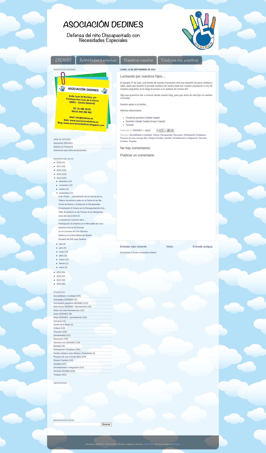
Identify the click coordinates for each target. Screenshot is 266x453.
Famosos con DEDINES (64, 342)
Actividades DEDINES (63, 299)
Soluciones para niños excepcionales (70, 150)
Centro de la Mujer (62, 324)
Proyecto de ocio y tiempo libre (134, 138)
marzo (62, 259)
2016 (59, 170)
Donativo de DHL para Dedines (72, 239)
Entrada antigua (202, 246)
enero (62, 267)
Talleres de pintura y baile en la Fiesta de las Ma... (81, 200)
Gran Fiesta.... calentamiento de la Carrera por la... (81, 196)
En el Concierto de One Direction (73, 231)
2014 (59, 178)
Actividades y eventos (98, 60)
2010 (59, 284)
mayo (61, 252)
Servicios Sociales (62, 371)
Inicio (169, 246)
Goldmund (148, 444)
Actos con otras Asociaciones (66, 310)
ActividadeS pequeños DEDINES (68, 303)
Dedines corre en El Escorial (71, 227)
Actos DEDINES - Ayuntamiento (68, 317)
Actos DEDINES (61, 314)
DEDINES (63, 60)
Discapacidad (166, 135)
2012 (59, 276)
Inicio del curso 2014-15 (69, 216)
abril (61, 256)
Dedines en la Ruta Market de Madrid (75, 235)
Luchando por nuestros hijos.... (72, 220)
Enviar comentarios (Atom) (144, 252)
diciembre (63, 181)
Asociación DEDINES (63, 143)
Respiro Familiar (156, 138)
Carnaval (58, 321)
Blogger (176, 444)
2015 (59, 174)
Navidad (57, 346)
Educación (178, 135)
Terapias (133, 141)
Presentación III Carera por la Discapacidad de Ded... (82, 208)
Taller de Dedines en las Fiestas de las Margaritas (81, 212)
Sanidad (168, 138)
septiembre (64, 193)
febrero (62, 263)
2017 (59, 166)
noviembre (64, 185)
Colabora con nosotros (179, 60)
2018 (59, 162)
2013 (59, 272)
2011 (59, 280)
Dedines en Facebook (63, 147)
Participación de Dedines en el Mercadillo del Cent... (82, 224)
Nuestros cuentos (138, 60)
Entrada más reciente (133, 246)
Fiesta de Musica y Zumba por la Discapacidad (79, 204)
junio (61, 248)
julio (61, 244)
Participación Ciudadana (195, 135)
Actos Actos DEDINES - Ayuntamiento (70, 307)
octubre (62, 189)
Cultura (156, 135)
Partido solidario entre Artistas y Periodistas (73, 353)
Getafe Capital (153, 117)
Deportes (58, 332)
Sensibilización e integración (185, 138)
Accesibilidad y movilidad (140, 135)
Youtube (130, 125)
